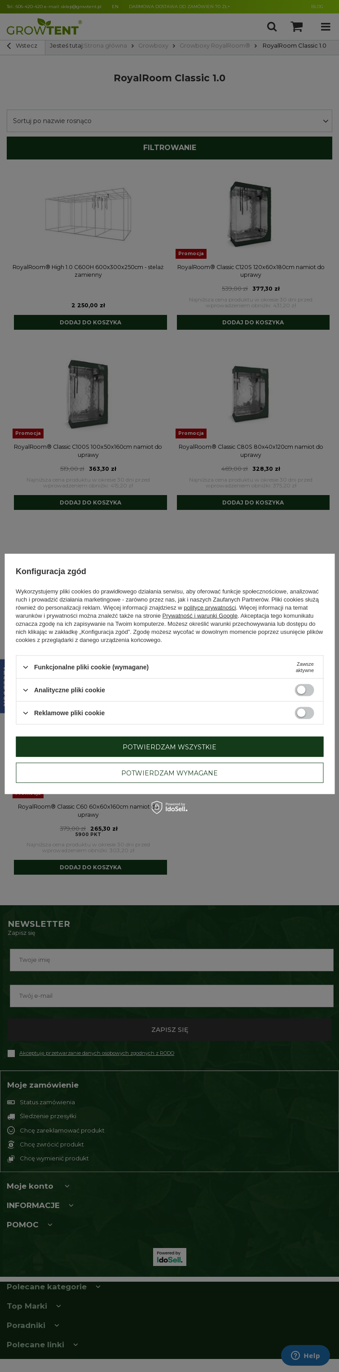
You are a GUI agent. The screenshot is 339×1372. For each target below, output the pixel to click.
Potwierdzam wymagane (169, 773)
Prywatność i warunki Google (200, 615)
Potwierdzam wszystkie (169, 747)
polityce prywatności (210, 607)
